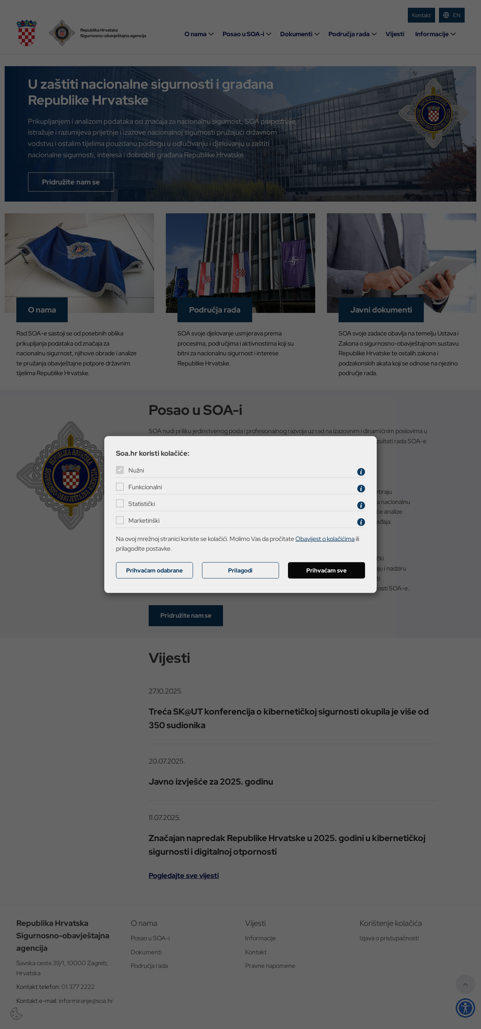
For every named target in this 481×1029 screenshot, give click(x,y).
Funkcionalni (145, 487)
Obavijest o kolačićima (325, 538)
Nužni (136, 470)
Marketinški (144, 520)
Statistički (141, 504)
